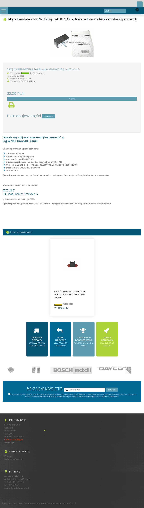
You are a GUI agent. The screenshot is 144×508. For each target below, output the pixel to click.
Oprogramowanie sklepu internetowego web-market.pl (50, 503)
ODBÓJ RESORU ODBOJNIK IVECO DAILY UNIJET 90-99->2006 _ (69, 294)
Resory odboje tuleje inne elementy (121, 19)
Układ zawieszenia (78, 19)
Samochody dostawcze (28, 19)
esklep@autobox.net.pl (16, 488)
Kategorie (12, 19)
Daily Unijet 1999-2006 (58, 19)
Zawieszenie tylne (95, 19)
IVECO (42, 19)
